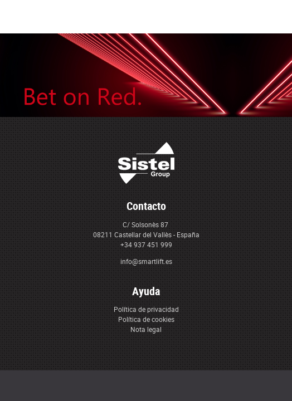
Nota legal (146, 329)
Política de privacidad (146, 309)
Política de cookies (146, 319)
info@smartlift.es (146, 261)
